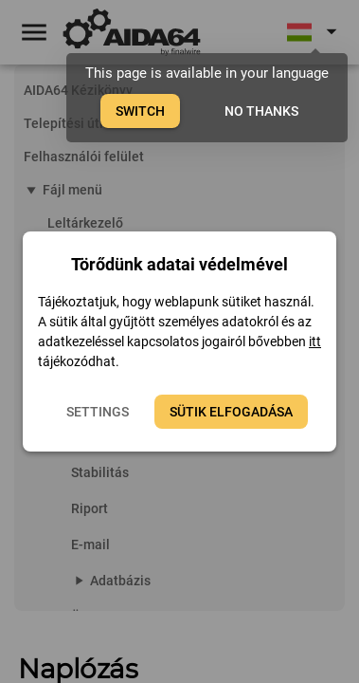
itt (315, 341)
